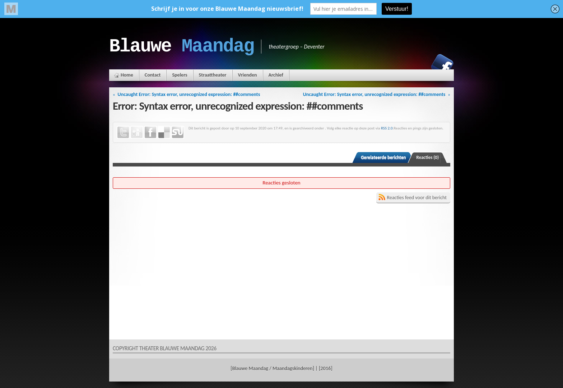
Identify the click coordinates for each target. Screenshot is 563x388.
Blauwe (181, 46)
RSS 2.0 (387, 128)
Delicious (164, 132)
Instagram (417, 65)
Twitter (123, 132)
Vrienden (247, 75)
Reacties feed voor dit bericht (417, 198)
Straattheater (213, 75)
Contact (153, 75)
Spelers (179, 75)
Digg (137, 132)
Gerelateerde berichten (383, 157)
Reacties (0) (428, 157)
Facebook (442, 65)
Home (127, 75)
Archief (276, 75)
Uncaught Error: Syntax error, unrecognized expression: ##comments (189, 94)
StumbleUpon (177, 132)
